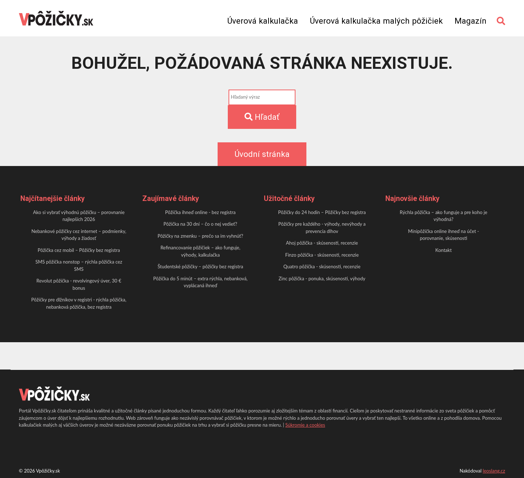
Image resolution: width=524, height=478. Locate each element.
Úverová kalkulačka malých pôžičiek (376, 21)
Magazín (470, 21)
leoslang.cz (494, 471)
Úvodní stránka (262, 154)
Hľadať (262, 117)
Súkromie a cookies (305, 425)
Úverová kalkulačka (262, 21)
